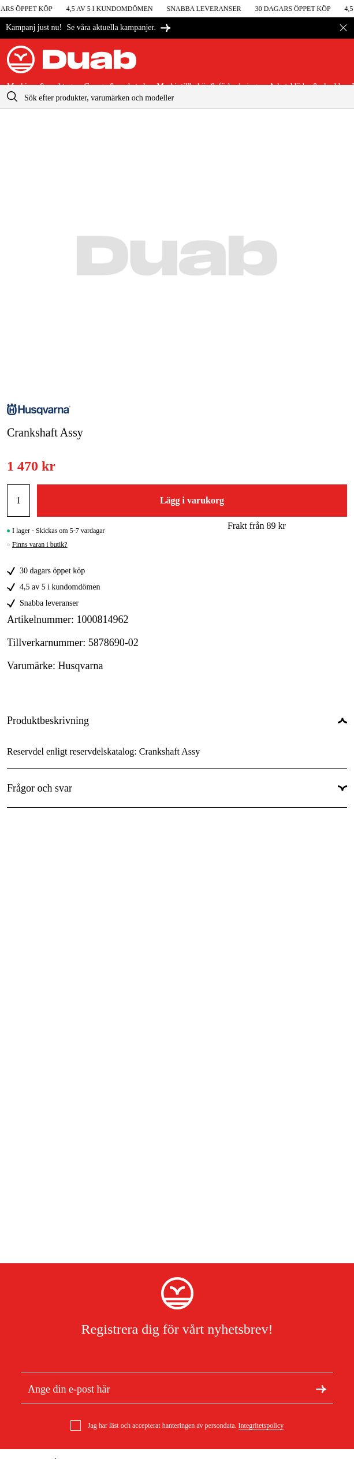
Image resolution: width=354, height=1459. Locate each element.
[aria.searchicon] (12, 97)
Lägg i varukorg (192, 500)
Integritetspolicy (261, 1425)
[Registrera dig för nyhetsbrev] (321, 1388)
